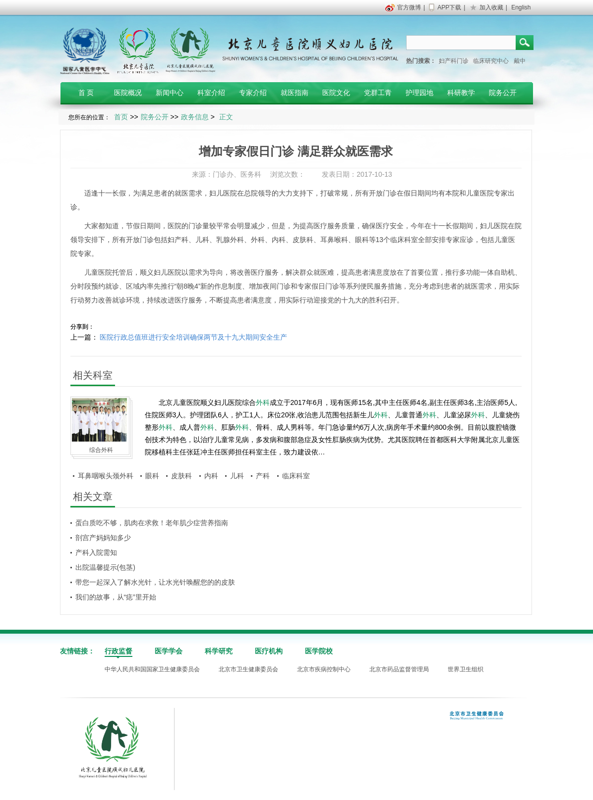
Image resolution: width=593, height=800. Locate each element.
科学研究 (219, 651)
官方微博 (409, 7)
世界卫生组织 (465, 669)
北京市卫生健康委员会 (248, 669)
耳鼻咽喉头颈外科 (105, 476)
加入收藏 (491, 7)
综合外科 (101, 450)
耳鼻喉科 (334, 240)
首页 (121, 117)
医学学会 (168, 651)
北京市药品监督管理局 (399, 669)
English (521, 7)
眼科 (362, 240)
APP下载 (449, 7)
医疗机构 (269, 651)
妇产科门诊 (454, 60)
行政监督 (118, 651)
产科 (181, 240)
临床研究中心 (491, 60)
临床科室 (404, 240)
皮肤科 (303, 240)
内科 (279, 240)
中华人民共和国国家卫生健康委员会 (152, 669)
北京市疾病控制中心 (324, 669)
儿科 (202, 240)
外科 (237, 240)
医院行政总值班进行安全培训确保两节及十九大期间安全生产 (193, 337)
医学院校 (319, 651)
